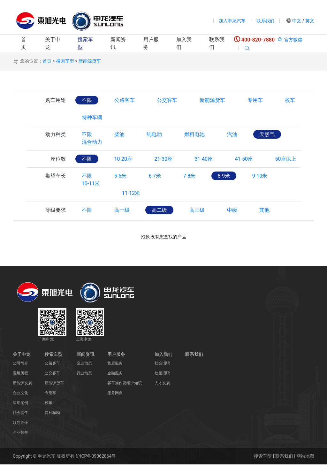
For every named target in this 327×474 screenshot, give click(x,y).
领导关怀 (20, 432)
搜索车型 (85, 43)
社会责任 (20, 422)
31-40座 (204, 168)
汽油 (232, 134)
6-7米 (155, 185)
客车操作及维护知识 (124, 392)
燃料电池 (195, 134)
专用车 (255, 100)
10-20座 (123, 168)
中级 (232, 220)
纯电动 (154, 134)
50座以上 (286, 168)
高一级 (122, 220)
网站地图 (305, 465)
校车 (290, 100)
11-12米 (131, 203)
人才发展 (162, 392)
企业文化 (20, 402)
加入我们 (184, 43)
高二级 (159, 220)
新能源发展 (22, 392)
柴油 (119, 134)
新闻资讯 (118, 43)
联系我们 (265, 20)
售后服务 (115, 373)
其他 (265, 220)
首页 (23, 43)
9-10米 (260, 185)
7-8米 (190, 185)
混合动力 (92, 152)
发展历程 (20, 382)
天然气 (267, 134)
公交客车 (167, 100)
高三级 (197, 220)
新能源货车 (90, 61)
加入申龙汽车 (232, 20)
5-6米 (120, 185)
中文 (296, 20)
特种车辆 (92, 117)
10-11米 (91, 203)
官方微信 (290, 39)
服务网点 (115, 402)
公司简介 (20, 373)
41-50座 (244, 168)
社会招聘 (162, 373)
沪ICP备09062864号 (96, 465)
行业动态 (84, 382)
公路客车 (124, 100)
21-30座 (163, 168)
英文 (309, 20)
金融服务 (115, 382)
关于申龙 (52, 43)
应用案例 (20, 412)
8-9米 (224, 185)
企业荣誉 (20, 442)
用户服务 (151, 43)
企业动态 (84, 373)
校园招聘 (162, 382)
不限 (87, 100)
